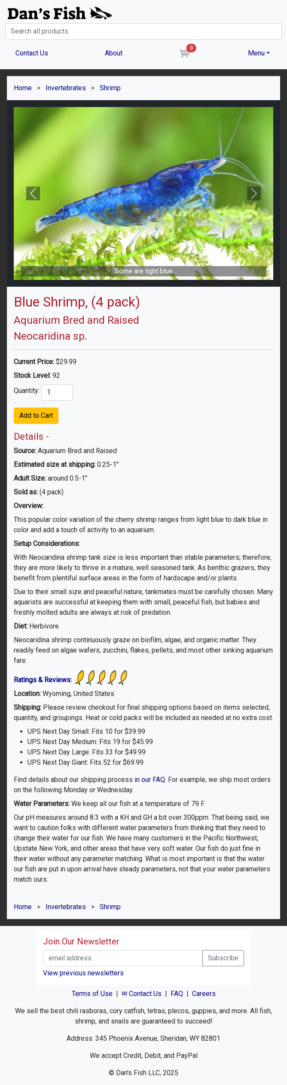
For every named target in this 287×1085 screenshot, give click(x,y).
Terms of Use (92, 994)
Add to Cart (36, 415)
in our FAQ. (150, 779)
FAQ (177, 994)
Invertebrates (66, 88)
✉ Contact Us (142, 994)
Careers (204, 994)
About (113, 53)
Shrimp (110, 88)
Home (23, 88)
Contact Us (31, 53)
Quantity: (27, 390)
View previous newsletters (83, 973)
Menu (256, 53)
